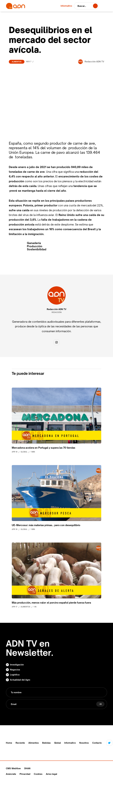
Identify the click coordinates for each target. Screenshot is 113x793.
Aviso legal (51, 774)
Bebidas (46, 743)
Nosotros (84, 743)
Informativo (70, 743)
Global (57, 743)
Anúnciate (11, 774)
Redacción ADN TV (56, 309)
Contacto (97, 743)
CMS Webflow (13, 768)
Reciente (20, 743)
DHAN (27, 768)
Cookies (38, 774)
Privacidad (25, 774)
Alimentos (16, 62)
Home (9, 743)
